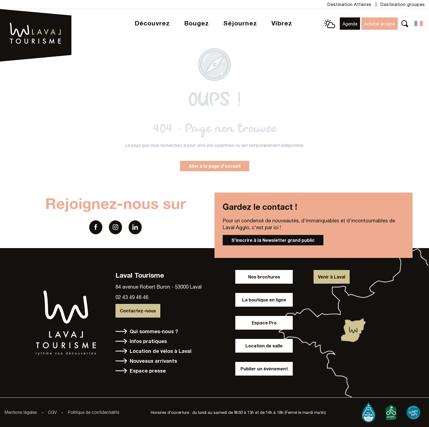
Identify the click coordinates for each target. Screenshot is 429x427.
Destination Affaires (349, 4)
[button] (404, 23)
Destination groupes (402, 4)
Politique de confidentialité (93, 412)
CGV (52, 412)
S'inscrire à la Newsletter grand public (273, 240)
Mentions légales (20, 412)
